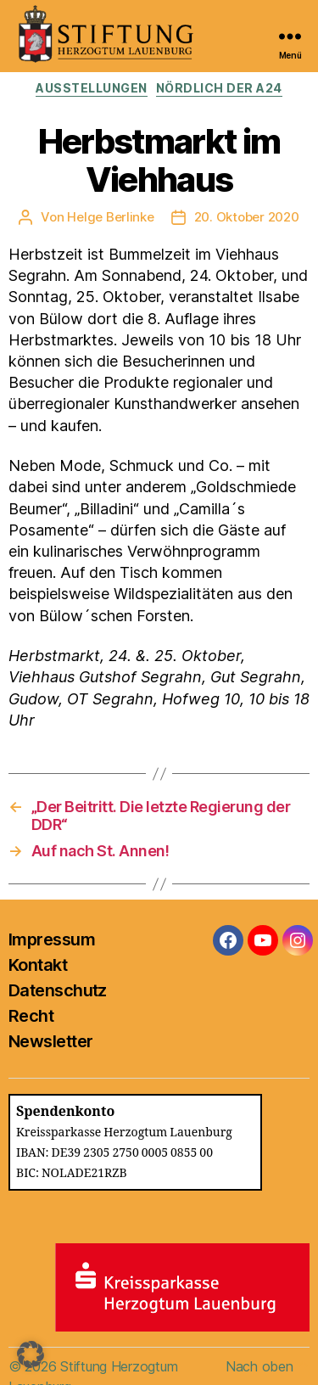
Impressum (51, 939)
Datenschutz (57, 990)
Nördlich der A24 (219, 88)
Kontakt (37, 965)
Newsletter (50, 1041)
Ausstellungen (92, 88)
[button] (30, 1354)
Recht (30, 1016)
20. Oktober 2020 (246, 217)
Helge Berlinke (110, 217)
